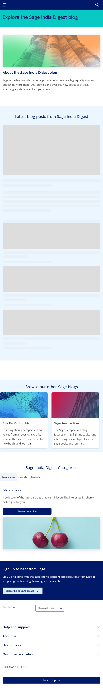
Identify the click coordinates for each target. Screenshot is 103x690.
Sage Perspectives (67, 423)
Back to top (49, 680)
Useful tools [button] (12, 645)
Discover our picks (27, 511)
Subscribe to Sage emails (20, 590)
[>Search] (97, 5)
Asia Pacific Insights (16, 423)
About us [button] (9, 636)
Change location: (47, 608)
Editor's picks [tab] (8, 477)
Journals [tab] (23, 477)
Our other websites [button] (18, 654)
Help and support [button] (16, 627)
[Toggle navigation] (5, 5)
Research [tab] (35, 477)
